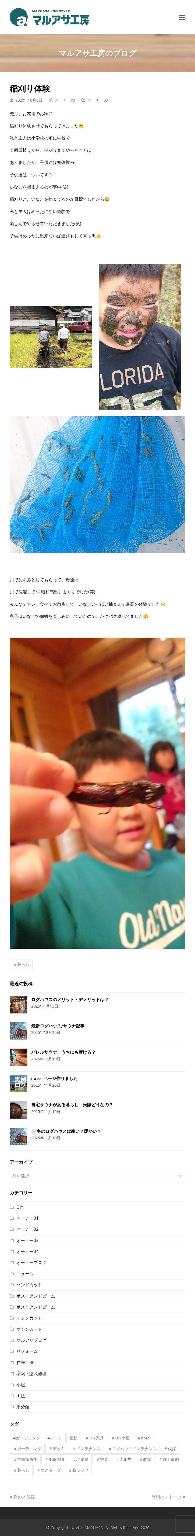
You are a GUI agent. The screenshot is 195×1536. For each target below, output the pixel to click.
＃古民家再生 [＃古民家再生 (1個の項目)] (25, 1459)
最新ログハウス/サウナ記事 (57, 1025)
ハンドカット (29, 1285)
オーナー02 (27, 1229)
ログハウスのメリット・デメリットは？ (70, 999)
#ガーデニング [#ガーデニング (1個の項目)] (26, 1438)
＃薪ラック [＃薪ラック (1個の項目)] (78, 1470)
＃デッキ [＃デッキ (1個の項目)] (57, 1448)
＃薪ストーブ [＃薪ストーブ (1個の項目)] (49, 1470)
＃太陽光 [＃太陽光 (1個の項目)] (123, 1459)
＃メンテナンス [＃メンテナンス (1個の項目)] (86, 1448)
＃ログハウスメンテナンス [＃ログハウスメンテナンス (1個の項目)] (132, 1448)
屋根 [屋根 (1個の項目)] (74, 1438)
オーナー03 (65, 100)
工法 (20, 1396)
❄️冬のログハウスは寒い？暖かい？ (66, 1131)
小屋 (20, 1385)
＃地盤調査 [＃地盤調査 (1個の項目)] (55, 1459)
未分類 (22, 1407)
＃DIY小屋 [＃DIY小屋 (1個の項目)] (120, 1438)
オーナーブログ (31, 1262)
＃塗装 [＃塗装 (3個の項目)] (102, 1459)
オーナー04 (27, 1251)
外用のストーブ (168, 1497)
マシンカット (29, 1318)
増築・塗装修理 (31, 1373)
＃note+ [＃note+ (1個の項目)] (144, 1438)
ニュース (25, 1274)
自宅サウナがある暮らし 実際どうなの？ (72, 1104)
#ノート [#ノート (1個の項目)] (54, 1438)
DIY (19, 1207)
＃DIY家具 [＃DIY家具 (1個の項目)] (94, 1438)
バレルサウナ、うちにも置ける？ (63, 1051)
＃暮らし (21, 964)
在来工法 (25, 1362)
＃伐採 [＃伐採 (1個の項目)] (170, 1448)
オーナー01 (27, 1218)
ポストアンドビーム (35, 1296)
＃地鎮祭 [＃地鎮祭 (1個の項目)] (80, 1459)
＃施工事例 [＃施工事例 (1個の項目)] (169, 1459)
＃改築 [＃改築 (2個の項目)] (145, 1459)
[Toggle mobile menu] (182, 17)
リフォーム (27, 1351)
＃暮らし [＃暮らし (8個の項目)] (21, 1470)
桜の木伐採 (22, 1497)
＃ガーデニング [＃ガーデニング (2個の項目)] (27, 1448)
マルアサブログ (31, 1340)
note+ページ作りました (54, 1078)
